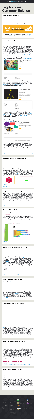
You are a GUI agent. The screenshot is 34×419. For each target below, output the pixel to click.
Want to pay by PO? (12, 409)
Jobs (5, 401)
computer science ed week (21, 153)
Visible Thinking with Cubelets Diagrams (12, 279)
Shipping (6, 405)
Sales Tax (6, 406)
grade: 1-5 (21, 205)
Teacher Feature (12, 205)
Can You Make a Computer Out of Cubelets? (13, 303)
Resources (26, 4)
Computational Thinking (22, 35)
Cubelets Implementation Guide (18, 84)
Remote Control (31, 274)
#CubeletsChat (12, 35)
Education (22, 4)
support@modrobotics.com (24, 115)
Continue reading (29, 34)
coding (14, 153)
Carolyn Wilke (5, 205)
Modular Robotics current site (14, 1)
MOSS (2, 401)
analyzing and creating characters (8, 121)
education (27, 153)
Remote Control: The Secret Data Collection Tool (15, 247)
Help (30, 4)
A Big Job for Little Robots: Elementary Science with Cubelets (18, 191)
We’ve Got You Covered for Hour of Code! (13, 40)
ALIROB (30, 325)
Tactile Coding (31, 153)
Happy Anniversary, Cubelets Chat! (11, 15)
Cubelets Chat (26, 274)
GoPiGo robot (10, 120)
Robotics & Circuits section (28, 54)
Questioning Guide (6, 84)
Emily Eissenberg (5, 35)
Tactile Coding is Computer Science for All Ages (14, 341)
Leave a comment (8, 186)
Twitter (3, 407)
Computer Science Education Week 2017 (13, 369)
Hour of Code (29, 153)
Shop (18, 4)
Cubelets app (30, 35)
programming (4, 186)
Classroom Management (17, 35)
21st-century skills (15, 274)
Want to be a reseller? (12, 408)
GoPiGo (3, 402)
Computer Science (25, 35)
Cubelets (28, 35)
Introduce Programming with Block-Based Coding (15, 158)
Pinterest (3, 408)
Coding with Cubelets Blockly (10, 209)
